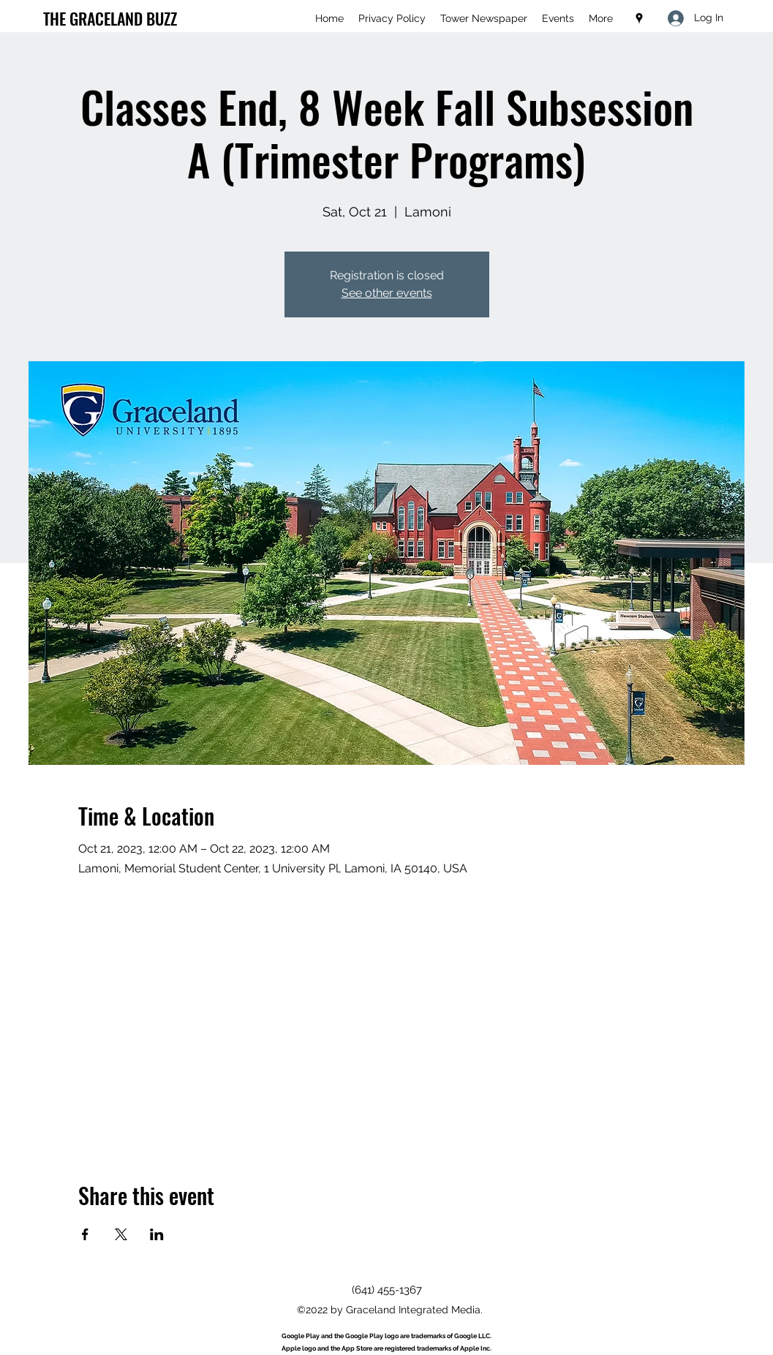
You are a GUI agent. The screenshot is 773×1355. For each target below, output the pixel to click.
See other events (387, 293)
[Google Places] (639, 18)
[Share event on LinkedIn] (157, 1234)
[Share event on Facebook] (85, 1234)
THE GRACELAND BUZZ (110, 18)
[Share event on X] (121, 1234)
